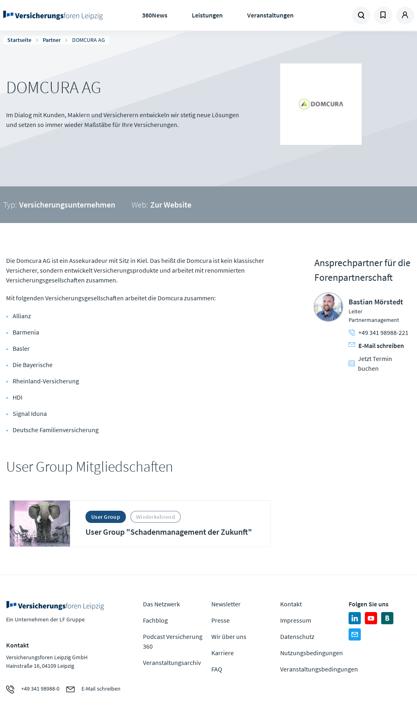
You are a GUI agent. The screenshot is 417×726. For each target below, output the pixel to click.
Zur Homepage (53, 15)
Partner (52, 40)
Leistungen (207, 15)
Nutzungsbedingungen (311, 653)
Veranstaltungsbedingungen (319, 669)
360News (154, 15)
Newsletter (226, 604)
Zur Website (170, 204)
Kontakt (291, 604)
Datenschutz (297, 636)
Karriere (222, 653)
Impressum (295, 620)
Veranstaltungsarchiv (172, 662)
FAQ (216, 669)
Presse (220, 620)
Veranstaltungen (270, 15)
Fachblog (155, 620)
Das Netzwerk (161, 604)
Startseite (19, 40)
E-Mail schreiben (376, 345)
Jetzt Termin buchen (370, 363)
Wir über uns (228, 636)
